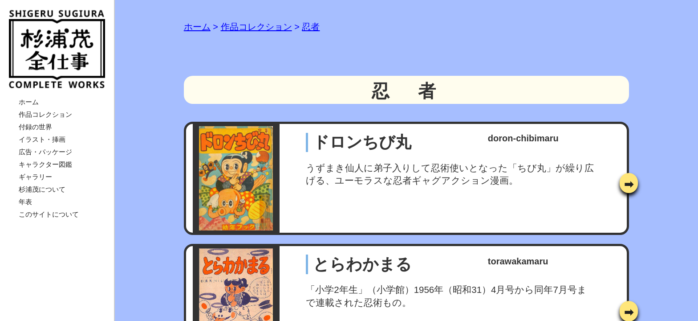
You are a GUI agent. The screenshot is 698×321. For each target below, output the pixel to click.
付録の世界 (35, 127)
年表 (25, 202)
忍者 (311, 27)
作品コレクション (45, 114)
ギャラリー (35, 177)
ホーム (29, 102)
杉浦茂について (42, 189)
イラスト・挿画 (42, 139)
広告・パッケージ (45, 152)
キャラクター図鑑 (45, 164)
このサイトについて (49, 214)
